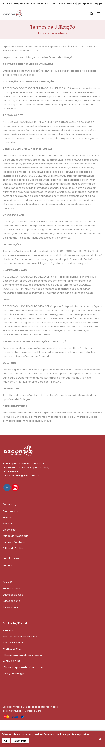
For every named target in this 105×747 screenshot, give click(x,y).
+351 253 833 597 (12, 648)
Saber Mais (20, 740)
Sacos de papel (11, 588)
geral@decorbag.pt (14, 673)
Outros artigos (10, 607)
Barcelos (7, 565)
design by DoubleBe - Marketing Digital (22, 710)
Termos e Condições (14, 542)
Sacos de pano (11, 600)
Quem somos (10, 511)
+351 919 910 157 (11, 661)
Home (41, 33)
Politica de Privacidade (15, 535)
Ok (5, 740)
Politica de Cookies (13, 548)
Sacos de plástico (13, 594)
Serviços (7, 517)
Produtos (7, 523)
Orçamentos (10, 529)
